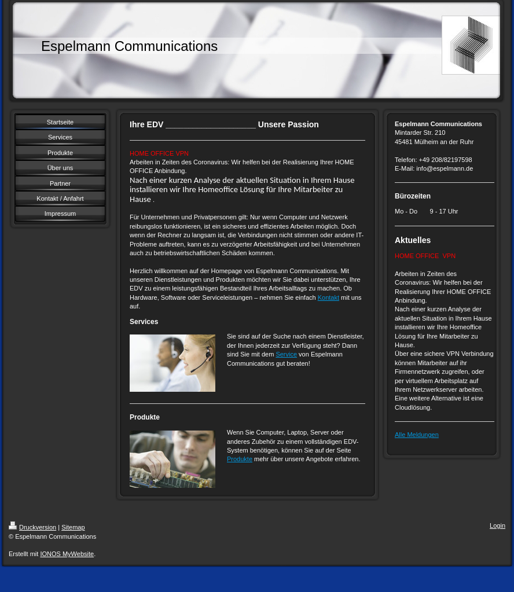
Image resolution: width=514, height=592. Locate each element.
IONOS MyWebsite (67, 553)
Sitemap (73, 527)
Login (497, 525)
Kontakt (328, 297)
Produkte (239, 458)
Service (286, 354)
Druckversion (32, 527)
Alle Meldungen (417, 434)
